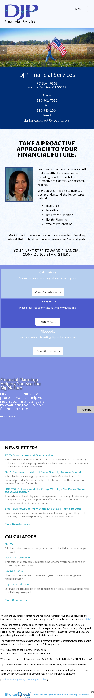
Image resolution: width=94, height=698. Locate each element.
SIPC (88, 619)
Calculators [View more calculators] (20, 537)
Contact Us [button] (46, 321)
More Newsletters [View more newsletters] (17, 524)
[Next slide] (90, 50)
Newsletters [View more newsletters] (21, 448)
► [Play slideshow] (43, 64)
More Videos (7, 416)
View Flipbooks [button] (46, 351)
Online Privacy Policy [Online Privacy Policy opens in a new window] (14, 679)
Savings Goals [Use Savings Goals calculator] (14, 571)
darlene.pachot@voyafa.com (47, 120)
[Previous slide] (3, 50)
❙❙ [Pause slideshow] (49, 64)
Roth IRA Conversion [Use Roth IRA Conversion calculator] (18, 557)
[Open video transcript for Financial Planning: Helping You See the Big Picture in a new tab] (85, 409)
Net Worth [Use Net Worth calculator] (11, 544)
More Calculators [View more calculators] (17, 600)
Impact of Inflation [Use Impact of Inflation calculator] (17, 584)
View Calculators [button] (46, 292)
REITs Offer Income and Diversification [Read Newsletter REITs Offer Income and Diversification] (29, 455)
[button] (81, 9)
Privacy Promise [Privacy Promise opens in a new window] (37, 679)
